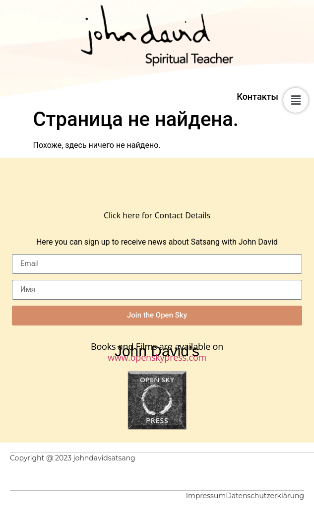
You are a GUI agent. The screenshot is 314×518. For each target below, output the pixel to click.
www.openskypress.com (157, 357)
